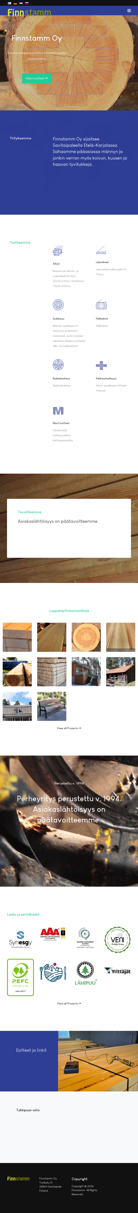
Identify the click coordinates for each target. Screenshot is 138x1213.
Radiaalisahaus (61, 378)
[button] (129, 10)
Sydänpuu (58, 318)
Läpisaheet (102, 262)
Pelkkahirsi (102, 318)
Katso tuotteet (37, 78)
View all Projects (69, 728)
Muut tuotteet (61, 423)
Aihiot (56, 263)
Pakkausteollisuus (106, 378)
